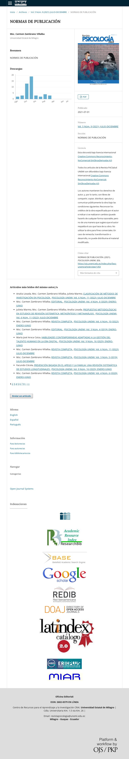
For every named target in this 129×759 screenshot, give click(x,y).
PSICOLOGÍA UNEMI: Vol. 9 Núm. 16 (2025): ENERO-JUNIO (82, 369)
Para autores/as (17, 448)
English (14, 414)
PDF (84, 96)
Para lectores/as (17, 443)
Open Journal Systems (21, 488)
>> (28, 383)
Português (15, 424)
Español (14, 419)
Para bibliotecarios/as (20, 453)
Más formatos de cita (90, 273)
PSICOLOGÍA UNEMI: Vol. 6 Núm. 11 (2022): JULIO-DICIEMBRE (84, 297)
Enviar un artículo (21, 396)
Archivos (23, 12)
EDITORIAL (57, 301)
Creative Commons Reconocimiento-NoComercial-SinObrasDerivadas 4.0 (93, 179)
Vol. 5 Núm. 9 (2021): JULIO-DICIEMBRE (49, 12)
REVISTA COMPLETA (62, 321)
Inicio (12, 12)
